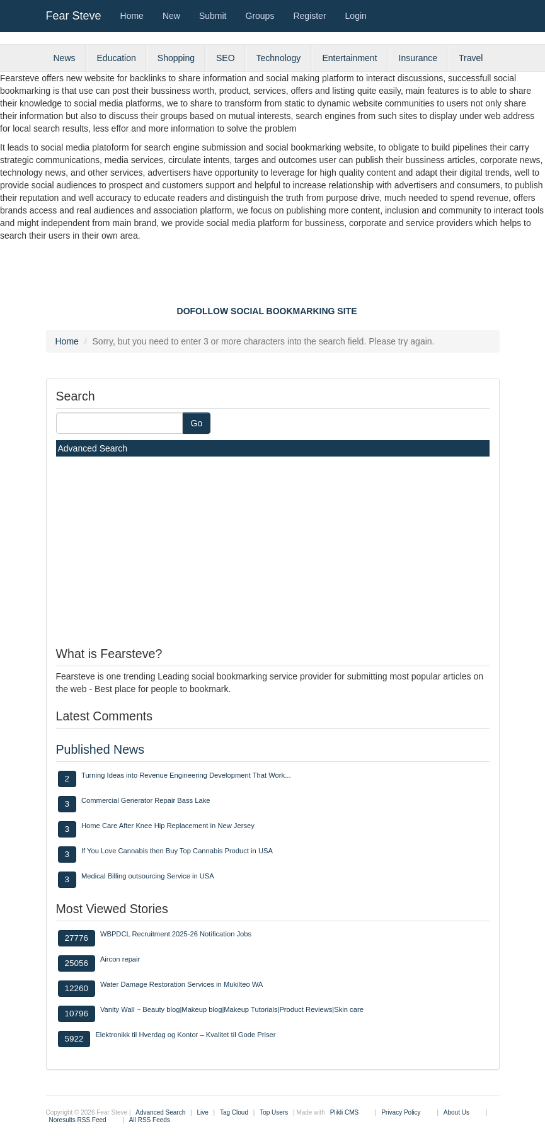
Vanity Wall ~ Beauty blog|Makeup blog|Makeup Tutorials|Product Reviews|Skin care (232, 1009)
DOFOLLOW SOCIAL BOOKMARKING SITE (267, 311)
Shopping (176, 58)
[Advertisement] (272, 276)
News (65, 58)
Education (116, 58)
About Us (456, 1112)
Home (132, 16)
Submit (213, 16)
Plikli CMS (344, 1112)
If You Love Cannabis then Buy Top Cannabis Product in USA (177, 851)
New (171, 16)
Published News (100, 749)
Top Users (274, 1112)
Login (356, 16)
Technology (278, 58)
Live (202, 1112)
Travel (471, 58)
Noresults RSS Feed (77, 1119)
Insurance (418, 58)
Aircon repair (120, 959)
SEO (225, 58)
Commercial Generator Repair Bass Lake (145, 800)
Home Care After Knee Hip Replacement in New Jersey (168, 825)
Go (197, 423)
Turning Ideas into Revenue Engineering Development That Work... (186, 775)
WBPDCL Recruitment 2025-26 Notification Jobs (175, 934)
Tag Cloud (234, 1112)
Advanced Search (93, 448)
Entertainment (349, 58)
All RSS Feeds (149, 1119)
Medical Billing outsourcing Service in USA (147, 876)
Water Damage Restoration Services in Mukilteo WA (181, 984)
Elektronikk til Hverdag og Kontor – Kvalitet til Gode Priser (185, 1034)
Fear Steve (73, 15)
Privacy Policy (400, 1112)
